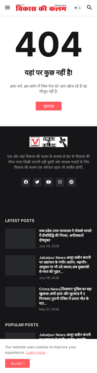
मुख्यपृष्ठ (48, 106)
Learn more (35, 352)
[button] (7, 7)
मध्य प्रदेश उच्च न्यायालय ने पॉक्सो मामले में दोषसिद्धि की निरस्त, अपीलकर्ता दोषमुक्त (65, 235)
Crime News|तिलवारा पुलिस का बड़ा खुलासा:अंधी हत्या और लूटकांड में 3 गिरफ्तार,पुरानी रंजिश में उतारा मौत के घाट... (65, 296)
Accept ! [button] (17, 363)
